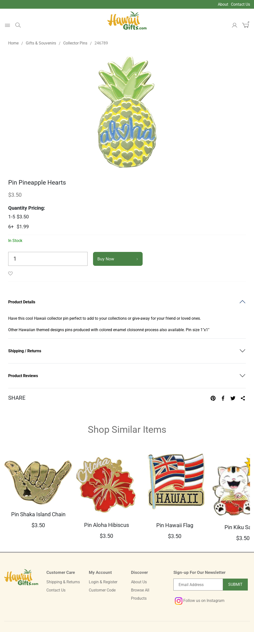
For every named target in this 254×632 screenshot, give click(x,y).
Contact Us (240, 4)
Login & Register (103, 582)
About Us (139, 582)
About (223, 4)
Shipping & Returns (63, 582)
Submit (235, 584)
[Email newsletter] (198, 585)
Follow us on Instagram (199, 600)
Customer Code (102, 590)
